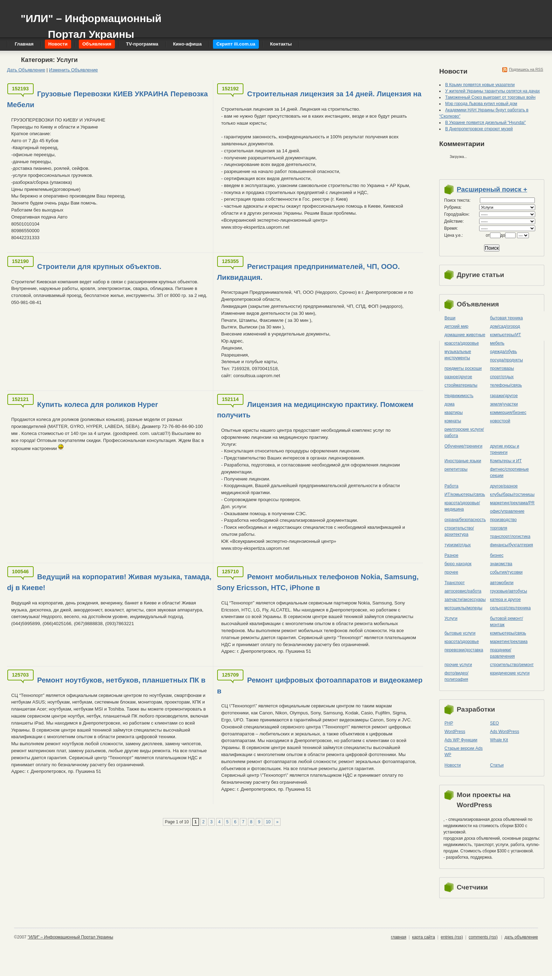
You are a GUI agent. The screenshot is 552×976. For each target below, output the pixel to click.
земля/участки (504, 404)
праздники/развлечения (502, 653)
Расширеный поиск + (492, 189)
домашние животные (464, 334)
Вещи (449, 318)
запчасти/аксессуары (465, 599)
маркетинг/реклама (508, 641)
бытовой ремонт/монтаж (506, 621)
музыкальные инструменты (457, 354)
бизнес (496, 555)
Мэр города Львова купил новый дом (481, 103)
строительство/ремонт (512, 664)
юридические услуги (510, 673)
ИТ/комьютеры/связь (464, 494)
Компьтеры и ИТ (506, 460)
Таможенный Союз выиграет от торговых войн (490, 97)
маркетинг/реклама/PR (512, 502)
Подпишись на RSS (526, 69)
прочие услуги (458, 664)
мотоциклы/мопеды (463, 607)
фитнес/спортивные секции (509, 472)
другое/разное (504, 486)
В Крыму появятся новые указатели (480, 84)
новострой (500, 420)
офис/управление (507, 511)
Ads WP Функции (460, 740)
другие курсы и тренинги (504, 449)
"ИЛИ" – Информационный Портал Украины (91, 23)
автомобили (501, 582)
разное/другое (458, 376)
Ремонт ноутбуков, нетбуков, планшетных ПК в (121, 680)
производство (503, 519)
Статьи (497, 765)
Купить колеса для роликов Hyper (97, 404)
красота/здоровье (461, 343)
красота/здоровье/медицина (462, 506)
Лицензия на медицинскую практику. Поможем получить (315, 409)
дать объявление (521, 937)
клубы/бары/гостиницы (512, 494)
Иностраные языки (462, 460)
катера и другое (505, 599)
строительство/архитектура (459, 531)
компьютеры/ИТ (505, 334)
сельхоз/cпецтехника (510, 607)
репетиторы (456, 469)
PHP (448, 723)
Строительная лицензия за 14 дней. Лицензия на (334, 94)
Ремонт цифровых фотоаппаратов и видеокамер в (319, 685)
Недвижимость (459, 395)
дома (449, 404)
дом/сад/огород (505, 326)
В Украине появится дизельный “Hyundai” (485, 122)
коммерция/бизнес (508, 412)
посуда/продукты (506, 360)
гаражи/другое (504, 395)
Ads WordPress (504, 731)
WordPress (454, 731)
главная (398, 937)
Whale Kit (499, 740)
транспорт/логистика (510, 536)
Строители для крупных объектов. (99, 266)
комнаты (452, 420)
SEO (494, 723)
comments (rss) (483, 937)
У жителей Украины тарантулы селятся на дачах (492, 91)
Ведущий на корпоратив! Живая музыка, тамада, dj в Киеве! (109, 582)
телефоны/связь (506, 385)
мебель (497, 343)
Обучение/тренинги (463, 446)
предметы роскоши (463, 368)
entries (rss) (452, 937)
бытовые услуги (460, 633)
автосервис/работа (462, 591)
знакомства (501, 563)
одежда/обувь (503, 351)
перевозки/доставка (463, 650)
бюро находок (457, 563)
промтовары (502, 368)
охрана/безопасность (465, 519)
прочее (451, 572)
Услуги (450, 618)
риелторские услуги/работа (464, 432)
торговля (498, 528)
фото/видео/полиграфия (456, 676)
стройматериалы (460, 385)
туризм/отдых (457, 544)
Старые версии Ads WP (463, 751)
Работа (451, 486)
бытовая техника (506, 318)
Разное (451, 555)
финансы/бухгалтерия (511, 544)
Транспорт (454, 582)
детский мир (456, 326)
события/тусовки (506, 572)
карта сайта (423, 937)
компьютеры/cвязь (508, 633)
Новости (452, 765)
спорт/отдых (502, 376)
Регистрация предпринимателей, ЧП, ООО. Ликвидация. (308, 271)
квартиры (453, 412)
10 (268, 821)
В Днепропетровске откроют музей (479, 128)
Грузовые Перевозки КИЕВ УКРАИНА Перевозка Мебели (107, 99)
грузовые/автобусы (508, 591)
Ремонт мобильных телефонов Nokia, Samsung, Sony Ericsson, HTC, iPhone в (318, 582)
